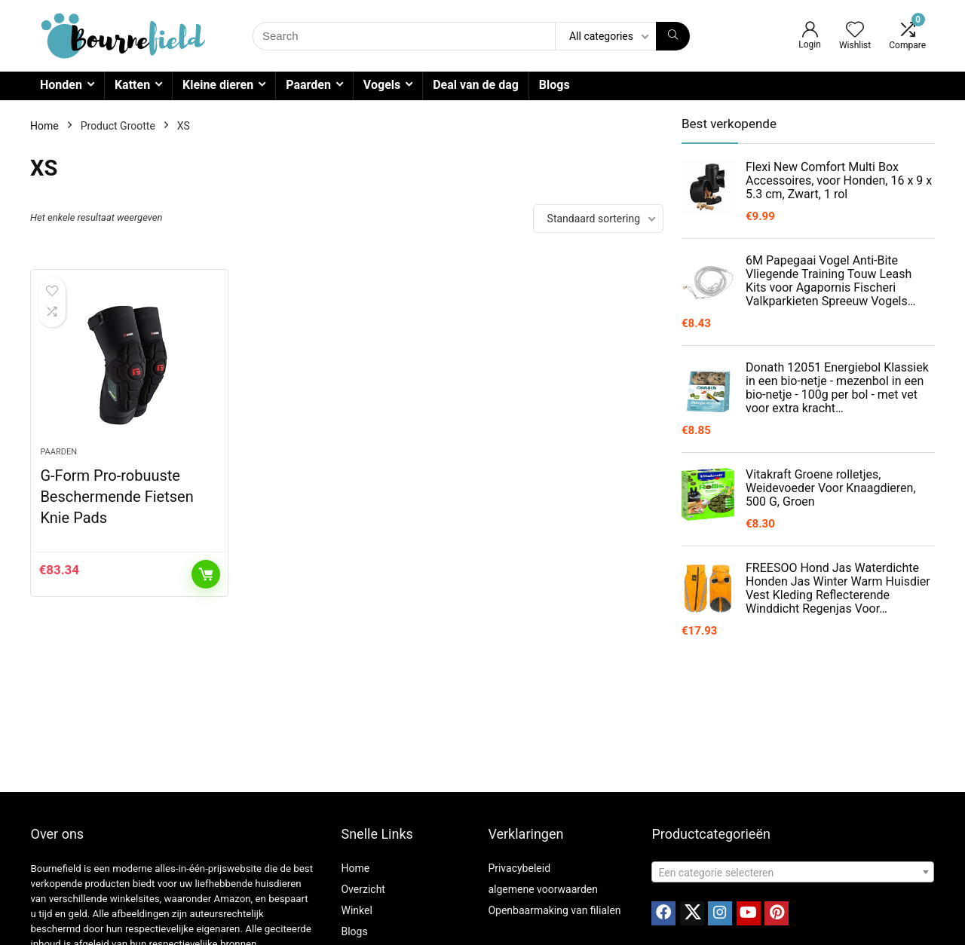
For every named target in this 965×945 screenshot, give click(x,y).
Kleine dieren (217, 85)
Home (44, 126)
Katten (132, 85)
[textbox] (792, 872)
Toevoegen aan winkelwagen (206, 574)
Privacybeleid (519, 868)
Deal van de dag (476, 85)
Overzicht (362, 889)
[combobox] (792, 871)
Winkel (356, 910)
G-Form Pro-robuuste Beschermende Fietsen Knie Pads (116, 496)
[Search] (673, 36)
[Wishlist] (855, 30)
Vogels (381, 85)
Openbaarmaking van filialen (554, 910)
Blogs (554, 85)
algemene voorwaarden (543, 889)
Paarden (308, 85)
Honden (61, 85)
